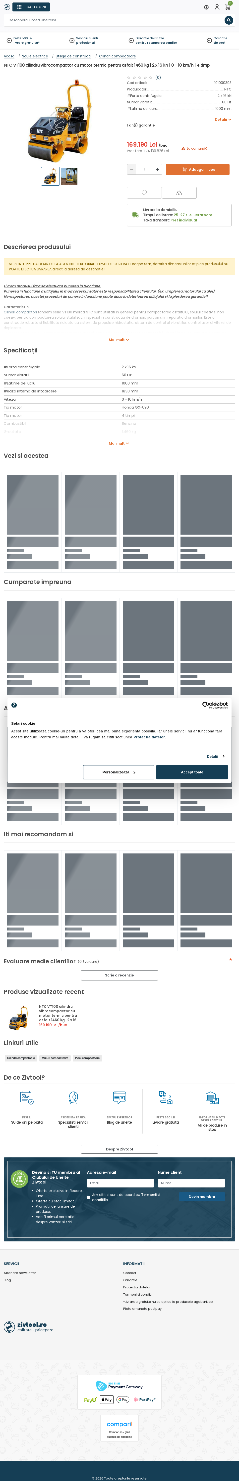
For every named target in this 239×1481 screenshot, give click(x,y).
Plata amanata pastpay (142, 1309)
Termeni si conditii (137, 1295)
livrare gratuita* (26, 43)
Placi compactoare (87, 1058)
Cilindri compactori (21, 312)
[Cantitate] (144, 169)
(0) (158, 77)
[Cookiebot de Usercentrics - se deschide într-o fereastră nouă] (206, 705)
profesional (85, 43)
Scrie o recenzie (119, 975)
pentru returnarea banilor (156, 43)
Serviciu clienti (87, 38)
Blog (7, 1280)
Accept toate (192, 772)
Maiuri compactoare (55, 1058)
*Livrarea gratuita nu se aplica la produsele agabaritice (168, 1302)
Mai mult (117, 339)
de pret (220, 43)
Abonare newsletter (20, 1273)
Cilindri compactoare (21, 1058)
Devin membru (202, 1196)
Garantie (220, 38)
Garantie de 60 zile (149, 38)
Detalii (212, 756)
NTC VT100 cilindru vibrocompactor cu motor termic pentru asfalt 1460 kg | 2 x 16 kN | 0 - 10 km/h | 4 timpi (58, 1017)
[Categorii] (31, 6)
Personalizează (119, 772)
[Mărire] (157, 169)
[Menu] (206, 7)
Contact (129, 1273)
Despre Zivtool (119, 1149)
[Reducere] (131, 169)
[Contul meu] (217, 7)
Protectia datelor (137, 1287)
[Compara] (179, 193)
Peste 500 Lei (22, 38)
